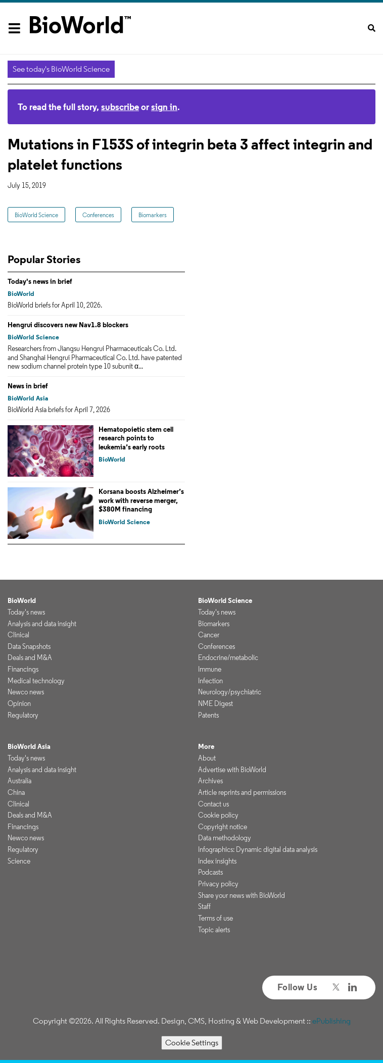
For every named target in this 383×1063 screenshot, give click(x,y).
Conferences (98, 215)
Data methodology (224, 837)
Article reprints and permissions (242, 792)
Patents (208, 715)
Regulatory (23, 715)
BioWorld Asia (28, 398)
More (206, 746)
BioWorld (21, 293)
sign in (164, 107)
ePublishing (331, 1021)
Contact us (213, 803)
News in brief (28, 385)
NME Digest (215, 703)
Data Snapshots (29, 646)
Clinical (18, 634)
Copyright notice (222, 826)
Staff (204, 906)
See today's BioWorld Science (61, 69)
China (16, 792)
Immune (209, 669)
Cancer (208, 634)
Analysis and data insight (42, 623)
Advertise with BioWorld (232, 769)
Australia (19, 780)
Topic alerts (214, 929)
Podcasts (210, 872)
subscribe (120, 107)
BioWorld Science (36, 215)
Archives (210, 780)
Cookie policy (218, 815)
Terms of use (215, 918)
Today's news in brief (40, 281)
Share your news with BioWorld (241, 895)
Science (19, 861)
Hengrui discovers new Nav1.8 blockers (68, 324)
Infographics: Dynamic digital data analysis (257, 849)
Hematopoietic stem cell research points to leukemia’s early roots (136, 438)
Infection (210, 680)
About (207, 758)
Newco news (26, 691)
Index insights (217, 861)
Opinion (19, 703)
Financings (23, 669)
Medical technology (36, 680)
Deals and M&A (30, 657)
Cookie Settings (191, 1042)
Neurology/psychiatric (229, 691)
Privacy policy (218, 883)
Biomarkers (152, 215)
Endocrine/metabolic (228, 657)
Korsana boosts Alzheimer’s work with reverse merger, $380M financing (141, 500)
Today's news (26, 612)
